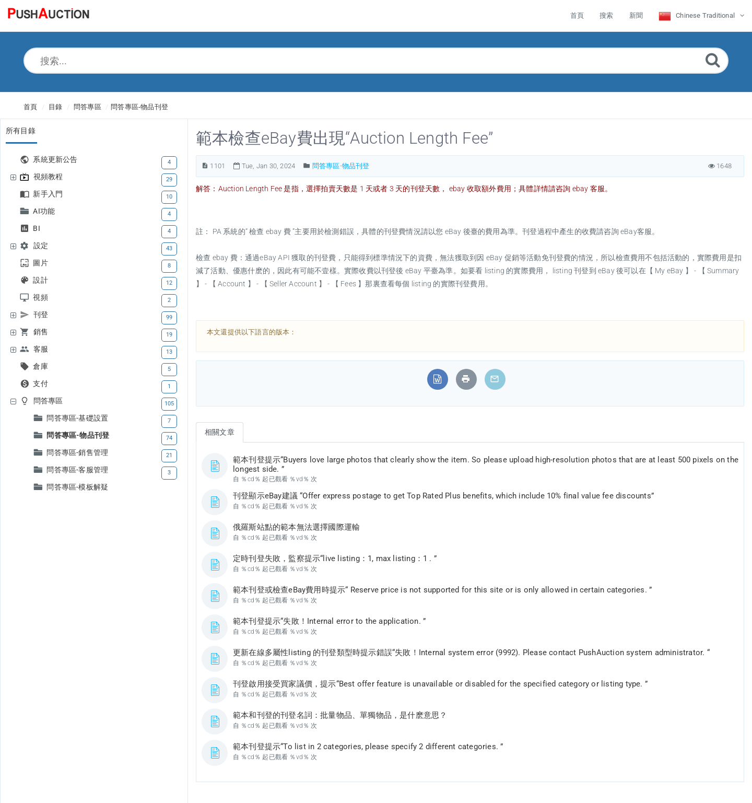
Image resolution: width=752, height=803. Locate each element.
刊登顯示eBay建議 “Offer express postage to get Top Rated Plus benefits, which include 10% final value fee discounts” (443, 496)
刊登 (42, 314)
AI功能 (45, 211)
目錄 (55, 107)
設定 (42, 245)
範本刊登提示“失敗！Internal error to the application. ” (329, 621)
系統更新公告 (56, 159)
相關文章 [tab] (219, 432)
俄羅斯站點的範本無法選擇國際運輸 (296, 527)
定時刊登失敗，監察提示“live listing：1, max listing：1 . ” (335, 558)
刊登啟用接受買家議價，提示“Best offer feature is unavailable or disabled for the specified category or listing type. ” (440, 684)
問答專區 (87, 107)
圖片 (41, 263)
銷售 (42, 332)
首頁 (30, 107)
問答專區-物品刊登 (139, 107)
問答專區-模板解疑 (77, 487)
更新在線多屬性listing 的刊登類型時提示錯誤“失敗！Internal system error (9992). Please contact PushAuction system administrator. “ (471, 652)
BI (37, 228)
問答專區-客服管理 (78, 469)
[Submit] (712, 59)
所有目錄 (21, 130)
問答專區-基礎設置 (78, 418)
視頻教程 (49, 176)
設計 (41, 280)
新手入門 (49, 194)
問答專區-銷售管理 (78, 452)
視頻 (41, 297)
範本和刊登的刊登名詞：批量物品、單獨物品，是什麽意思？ (340, 715)
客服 (42, 349)
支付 (41, 383)
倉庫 (41, 366)
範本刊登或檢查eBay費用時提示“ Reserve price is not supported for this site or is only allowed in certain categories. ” (442, 590)
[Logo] (48, 15)
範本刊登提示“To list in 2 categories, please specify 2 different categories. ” (368, 746)
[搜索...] (376, 61)
